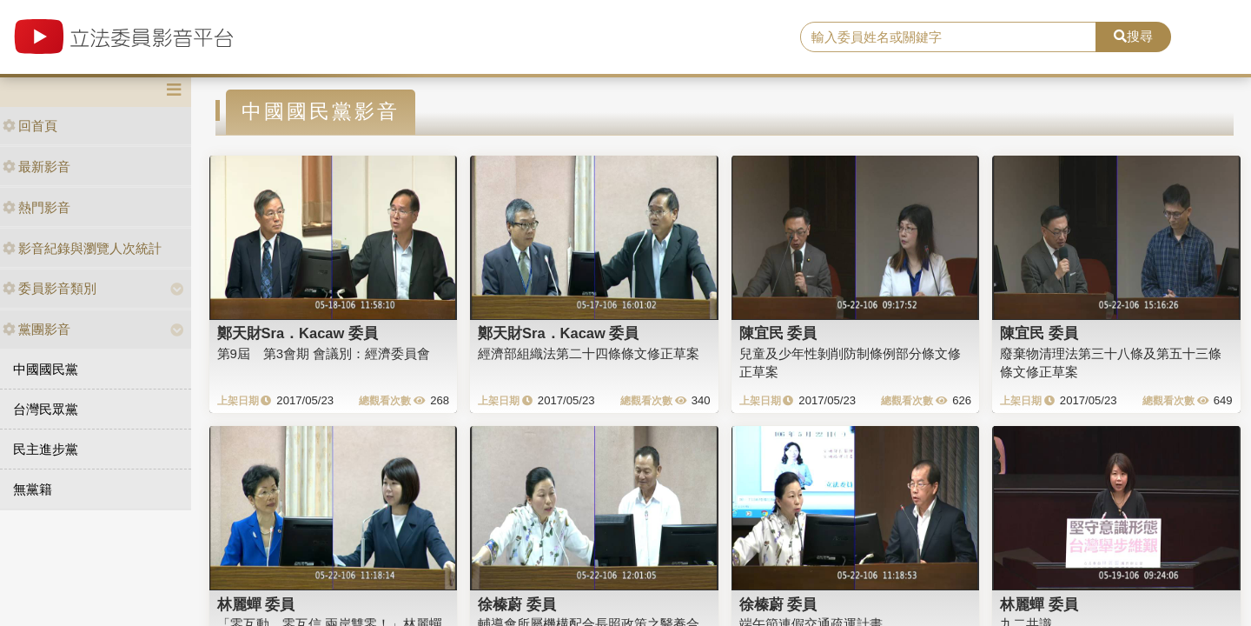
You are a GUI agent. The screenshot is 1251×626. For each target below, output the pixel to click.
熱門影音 (36, 207)
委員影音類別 (49, 288)
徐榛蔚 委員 (517, 604)
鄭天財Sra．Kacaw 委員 (297, 333)
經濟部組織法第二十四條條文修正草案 (588, 353)
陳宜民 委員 (778, 333)
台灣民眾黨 (45, 409)
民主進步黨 (45, 449)
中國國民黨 (45, 369)
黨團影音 (36, 329)
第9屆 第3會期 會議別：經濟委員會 (324, 353)
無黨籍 (32, 489)
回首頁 (30, 125)
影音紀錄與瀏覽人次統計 (82, 248)
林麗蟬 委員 (256, 604)
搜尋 (1133, 36)
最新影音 (36, 166)
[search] (948, 37)
